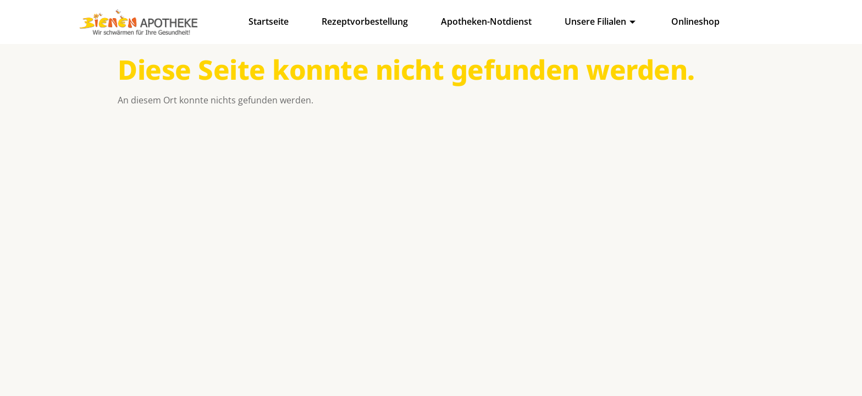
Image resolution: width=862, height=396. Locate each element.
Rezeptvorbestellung (365, 21)
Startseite (268, 21)
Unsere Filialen (601, 21)
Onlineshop (695, 21)
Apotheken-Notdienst (486, 21)
